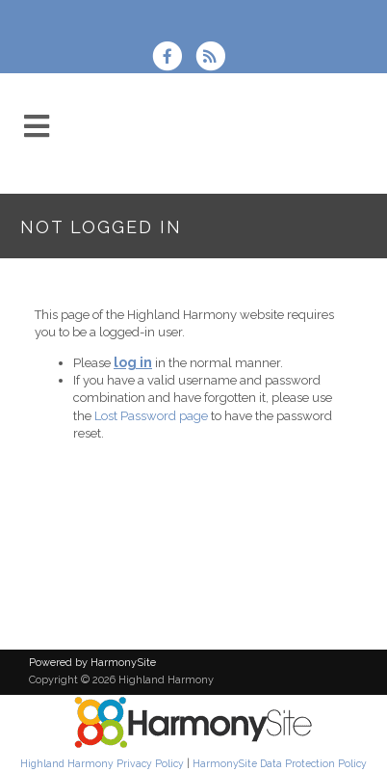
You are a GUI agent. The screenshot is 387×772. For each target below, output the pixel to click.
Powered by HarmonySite (92, 662)
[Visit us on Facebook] (173, 58)
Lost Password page (151, 416)
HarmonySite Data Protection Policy (280, 763)
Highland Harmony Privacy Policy (102, 763)
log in (133, 362)
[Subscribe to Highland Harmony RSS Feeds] (215, 58)
